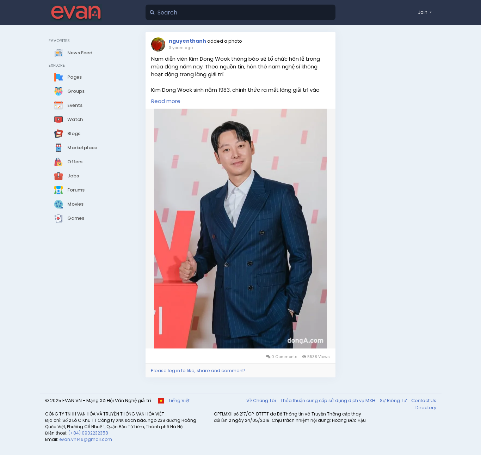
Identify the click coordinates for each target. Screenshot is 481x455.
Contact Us (423, 400)
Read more (165, 101)
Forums (69, 190)
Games (69, 218)
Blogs (67, 133)
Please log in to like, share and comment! (198, 370)
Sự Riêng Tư (394, 400)
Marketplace (75, 148)
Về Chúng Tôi (261, 400)
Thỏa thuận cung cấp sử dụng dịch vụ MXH (328, 400)
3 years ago (181, 47)
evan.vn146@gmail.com (85, 439)
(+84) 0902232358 (88, 433)
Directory (425, 407)
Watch (68, 119)
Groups (69, 91)
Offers (68, 162)
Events (68, 105)
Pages (68, 77)
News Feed (73, 53)
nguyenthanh (187, 40)
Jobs (66, 176)
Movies (69, 204)
